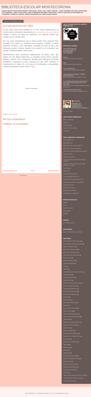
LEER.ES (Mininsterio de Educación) (73, 182)
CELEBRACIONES (68, 263)
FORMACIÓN (67, 300)
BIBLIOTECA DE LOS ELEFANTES (73, 145)
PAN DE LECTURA (68, 185)
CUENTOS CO (67, 280)
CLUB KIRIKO (67, 168)
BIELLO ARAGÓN (68, 119)
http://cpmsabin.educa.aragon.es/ (72, 64)
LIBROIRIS (77, 101)
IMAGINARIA (67, 211)
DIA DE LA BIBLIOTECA (70, 286)
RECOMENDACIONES (69, 356)
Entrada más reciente (10, 170)
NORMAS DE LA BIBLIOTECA (71, 336)
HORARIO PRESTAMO (69, 302)
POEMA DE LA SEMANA (70, 342)
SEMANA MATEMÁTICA (70, 367)
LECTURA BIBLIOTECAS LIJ (71, 176)
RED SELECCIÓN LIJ (69, 187)
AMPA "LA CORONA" (69, 246)
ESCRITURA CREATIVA (70, 294)
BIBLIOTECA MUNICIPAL (70, 252)
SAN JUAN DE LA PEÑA (70, 128)
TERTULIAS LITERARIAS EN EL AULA (74, 375)
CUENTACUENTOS (68, 277)
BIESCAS (66, 122)
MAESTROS (66, 328)
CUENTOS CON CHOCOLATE (71, 283)
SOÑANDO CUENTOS (69, 190)
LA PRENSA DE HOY (69, 223)
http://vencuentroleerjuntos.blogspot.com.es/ (75, 91)
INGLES (65, 305)
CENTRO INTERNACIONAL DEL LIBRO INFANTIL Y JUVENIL (74, 164)
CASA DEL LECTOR (69, 157)
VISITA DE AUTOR (68, 381)
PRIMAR (65, 350)
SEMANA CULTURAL (69, 364)
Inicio (32, 170)
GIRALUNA (66, 171)
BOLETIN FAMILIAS (68, 260)
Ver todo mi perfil (68, 111)
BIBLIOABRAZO (67, 143)
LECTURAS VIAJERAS (69, 308)
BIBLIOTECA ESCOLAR (70, 249)
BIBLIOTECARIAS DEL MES (71, 255)
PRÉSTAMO (66, 347)
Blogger (66, 393)
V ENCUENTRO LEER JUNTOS (72, 378)
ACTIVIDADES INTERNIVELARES (72, 244)
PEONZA (65, 213)
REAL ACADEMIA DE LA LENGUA (72, 232)
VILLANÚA (66, 131)
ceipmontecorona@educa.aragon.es (73, 58)
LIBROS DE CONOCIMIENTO (71, 322)
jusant (50, 393)
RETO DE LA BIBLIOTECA (70, 358)
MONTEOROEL (67, 125)
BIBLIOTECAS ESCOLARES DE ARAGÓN (75, 151)
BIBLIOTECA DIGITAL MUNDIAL (72, 148)
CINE (64, 266)
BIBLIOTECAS (67, 258)
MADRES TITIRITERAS (69, 325)
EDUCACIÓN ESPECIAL (70, 288)
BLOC (65, 205)
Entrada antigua (53, 170)
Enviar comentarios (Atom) (34, 175)
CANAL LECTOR (68, 154)
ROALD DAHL (67, 361)
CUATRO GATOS (68, 208)
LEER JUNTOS (13, 114)
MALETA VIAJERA (68, 330)
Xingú (32, 66)
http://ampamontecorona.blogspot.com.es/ (74, 77)
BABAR (65, 202)
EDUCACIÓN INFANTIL (69, 291)
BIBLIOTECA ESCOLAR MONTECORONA (36, 7)
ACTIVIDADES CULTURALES (71, 241)
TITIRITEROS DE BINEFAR (71, 193)
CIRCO (65, 269)
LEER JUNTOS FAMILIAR (70, 314)
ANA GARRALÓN (68, 140)
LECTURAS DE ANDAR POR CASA (73, 179)
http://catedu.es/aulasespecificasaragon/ (74, 70)
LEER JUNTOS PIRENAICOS (71, 316)
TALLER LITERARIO (69, 370)
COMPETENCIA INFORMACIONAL (73, 272)
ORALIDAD (66, 339)
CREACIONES (67, 274)
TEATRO (65, 372)
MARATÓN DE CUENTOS (70, 333)
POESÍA (65, 344)
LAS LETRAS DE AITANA (70, 174)
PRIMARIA (66, 353)
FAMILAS (65, 297)
